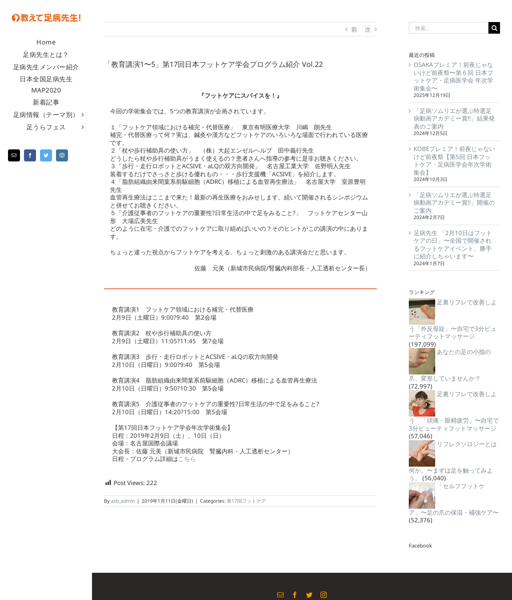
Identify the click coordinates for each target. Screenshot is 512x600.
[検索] (494, 28)
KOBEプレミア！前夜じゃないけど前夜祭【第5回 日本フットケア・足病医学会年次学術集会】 (454, 160)
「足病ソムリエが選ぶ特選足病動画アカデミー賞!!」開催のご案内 (454, 202)
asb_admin (123, 500)
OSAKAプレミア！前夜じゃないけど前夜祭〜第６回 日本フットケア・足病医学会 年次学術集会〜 (453, 76)
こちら (187, 459)
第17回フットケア (246, 500)
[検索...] (448, 28)
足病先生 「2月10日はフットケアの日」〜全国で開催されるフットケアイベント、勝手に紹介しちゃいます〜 (453, 244)
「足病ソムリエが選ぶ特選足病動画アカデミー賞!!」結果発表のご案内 (454, 118)
